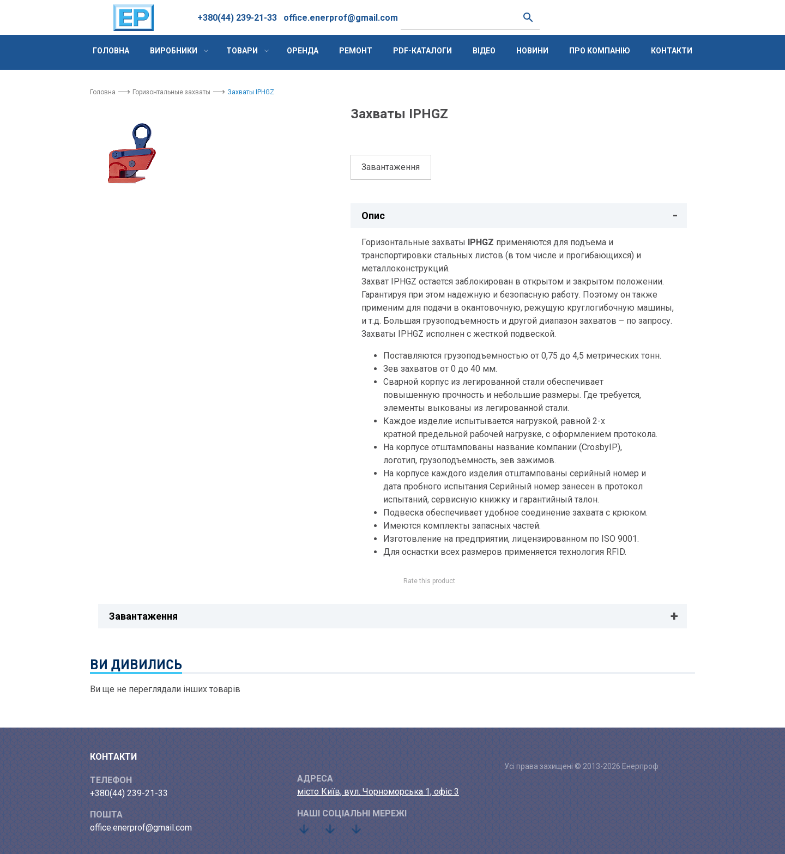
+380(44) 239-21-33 (237, 18)
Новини (532, 50)
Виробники (173, 50)
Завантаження (390, 167)
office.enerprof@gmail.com (340, 18)
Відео (484, 50)
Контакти (671, 50)
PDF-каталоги (422, 50)
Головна (111, 50)
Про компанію (599, 50)
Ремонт (355, 50)
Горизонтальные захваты (171, 92)
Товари (242, 50)
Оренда (302, 50)
